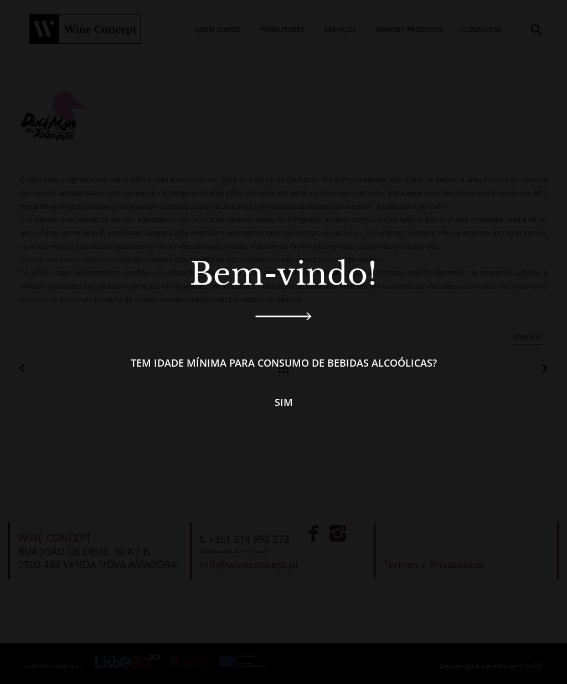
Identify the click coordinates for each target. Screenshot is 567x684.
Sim (284, 402)
